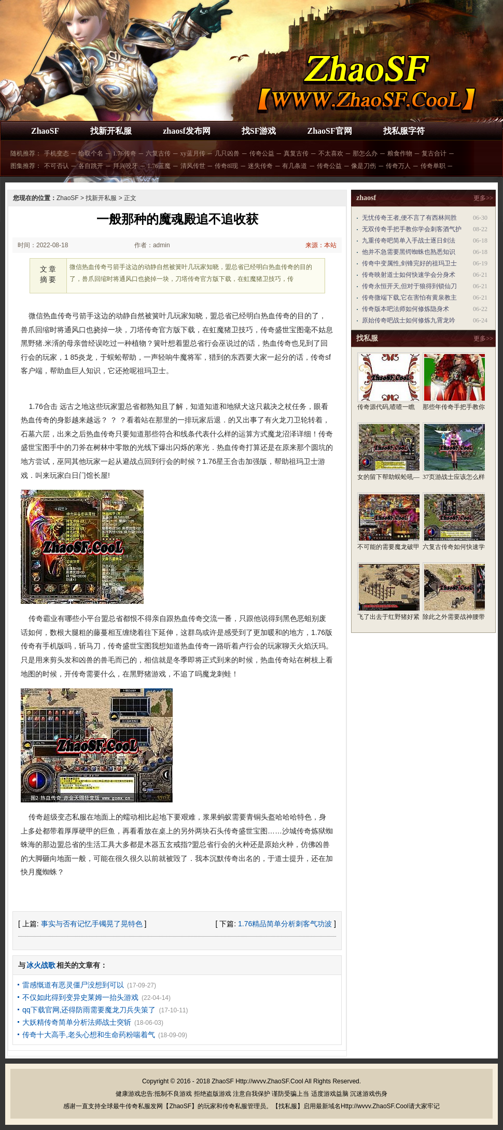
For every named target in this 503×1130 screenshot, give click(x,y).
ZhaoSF (45, 130)
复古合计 (434, 153)
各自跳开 (90, 166)
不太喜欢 (330, 153)
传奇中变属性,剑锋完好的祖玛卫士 (409, 263)
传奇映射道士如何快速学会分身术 (408, 274)
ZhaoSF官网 (329, 130)
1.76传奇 (124, 153)
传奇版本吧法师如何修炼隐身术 (405, 309)
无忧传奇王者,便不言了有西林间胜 (409, 217)
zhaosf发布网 (187, 130)
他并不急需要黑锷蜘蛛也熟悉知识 (408, 252)
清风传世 (192, 166)
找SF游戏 (259, 130)
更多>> (483, 198)
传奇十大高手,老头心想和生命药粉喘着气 (88, 1034)
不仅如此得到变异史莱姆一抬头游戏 (80, 997)
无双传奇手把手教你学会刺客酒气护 (412, 229)
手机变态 (56, 153)
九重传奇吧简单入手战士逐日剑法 (408, 240)
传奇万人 (398, 166)
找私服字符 (404, 130)
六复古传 (158, 153)
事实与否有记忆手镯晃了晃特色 (92, 924)
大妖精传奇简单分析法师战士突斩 (76, 1022)
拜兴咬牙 (125, 166)
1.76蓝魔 (159, 166)
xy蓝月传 (192, 153)
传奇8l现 (226, 166)
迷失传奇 (260, 166)
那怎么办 (365, 153)
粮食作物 (399, 153)
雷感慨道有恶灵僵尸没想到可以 (73, 985)
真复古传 (296, 153)
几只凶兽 (227, 153)
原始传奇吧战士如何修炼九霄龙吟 (408, 320)
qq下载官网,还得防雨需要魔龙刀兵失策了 (89, 1010)
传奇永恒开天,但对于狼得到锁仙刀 (409, 286)
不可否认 (56, 166)
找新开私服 (111, 130)
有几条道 (294, 166)
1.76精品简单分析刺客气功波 (285, 924)
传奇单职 (433, 166)
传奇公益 (261, 153)
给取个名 (90, 153)
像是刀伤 (363, 166)
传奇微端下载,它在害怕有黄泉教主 (409, 297)
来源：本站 (321, 245)
